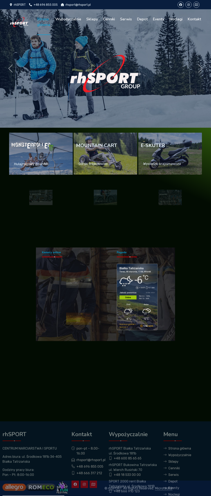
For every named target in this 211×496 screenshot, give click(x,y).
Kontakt (194, 19)
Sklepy (92, 19)
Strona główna (43, 22)
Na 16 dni (115, 312)
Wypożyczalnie (68, 19)
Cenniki (109, 19)
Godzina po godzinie (117, 311)
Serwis (126, 19)
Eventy (158, 19)
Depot (142, 19)
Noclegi (176, 19)
